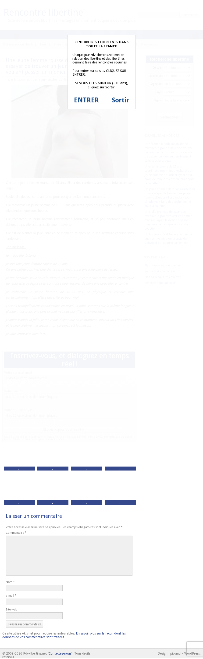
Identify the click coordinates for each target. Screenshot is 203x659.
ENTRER (86, 100)
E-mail (11, 595)
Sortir (120, 100)
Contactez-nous (60, 653)
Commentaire (16, 532)
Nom (10, 582)
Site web (11, 609)
